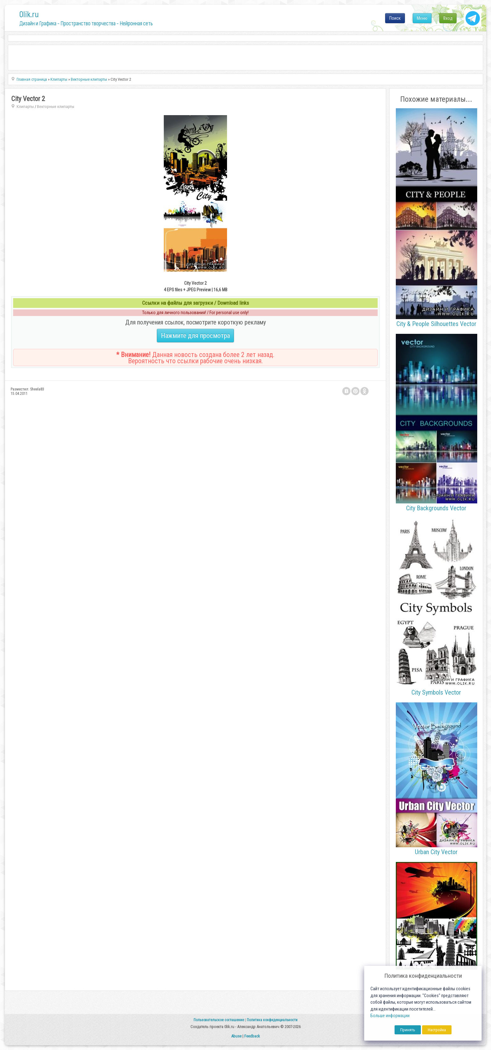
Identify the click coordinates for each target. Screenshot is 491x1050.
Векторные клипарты (55, 106)
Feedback (252, 1036)
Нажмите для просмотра (195, 335)
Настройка (437, 1029)
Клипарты (25, 106)
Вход (447, 18)
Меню (422, 18)
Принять (407, 1029)
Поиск (395, 18)
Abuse (236, 1036)
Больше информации (390, 1015)
